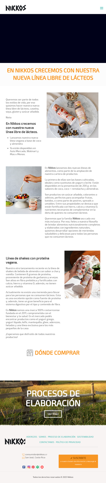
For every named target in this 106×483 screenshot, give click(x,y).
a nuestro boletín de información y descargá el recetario (78, 461)
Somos (42, 436)
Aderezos (31, 436)
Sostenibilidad (85, 436)
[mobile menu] (101, 8)
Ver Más (53, 414)
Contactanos (46, 442)
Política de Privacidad (68, 442)
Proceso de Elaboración (61, 436)
